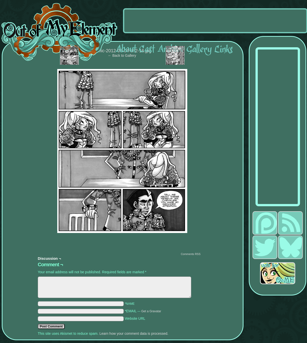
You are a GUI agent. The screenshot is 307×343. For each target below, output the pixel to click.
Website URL (135, 318)
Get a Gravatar (151, 311)
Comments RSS (190, 254)
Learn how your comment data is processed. (134, 334)
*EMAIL (143, 311)
